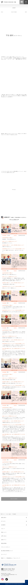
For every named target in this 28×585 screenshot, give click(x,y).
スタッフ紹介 (8, 514)
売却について (4, 532)
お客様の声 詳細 (14, 233)
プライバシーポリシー (5, 547)
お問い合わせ (4, 536)
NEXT (26, 11)
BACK (2, 11)
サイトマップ (4, 554)
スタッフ (3, 528)
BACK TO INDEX (14, 11)
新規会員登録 (4, 543)
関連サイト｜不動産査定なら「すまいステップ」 (11, 558)
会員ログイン (4, 539)
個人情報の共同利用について (7, 550)
